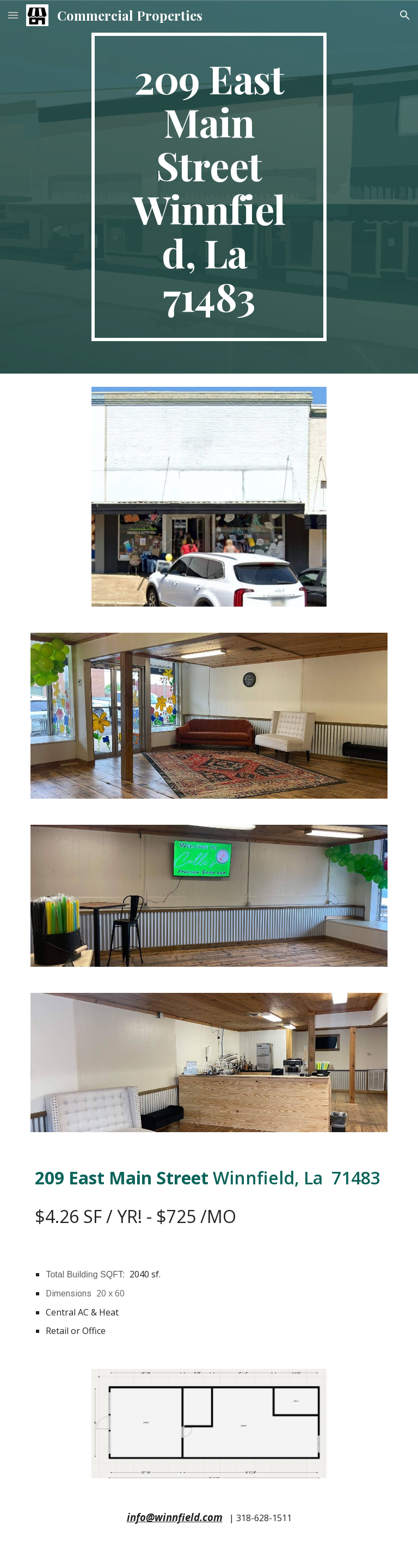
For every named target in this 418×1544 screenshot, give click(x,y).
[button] (13, 15)
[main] (208, 187)
